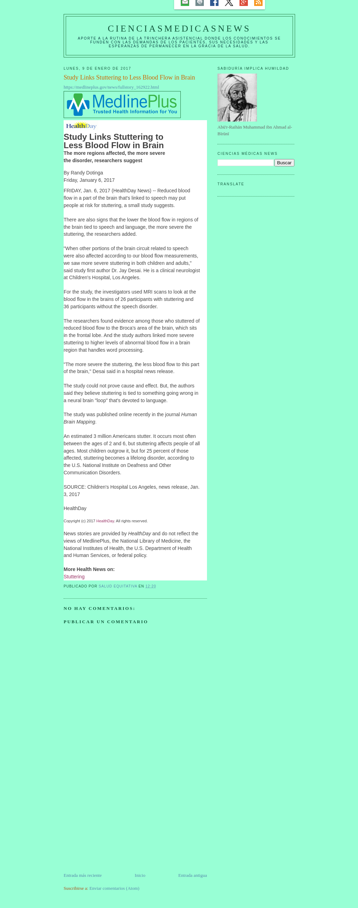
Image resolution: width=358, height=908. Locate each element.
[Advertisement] (116, 823)
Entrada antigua (192, 875)
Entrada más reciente (83, 875)
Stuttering (74, 576)
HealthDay (105, 521)
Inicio (140, 875)
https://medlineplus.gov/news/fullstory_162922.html (111, 87)
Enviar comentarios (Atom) (114, 888)
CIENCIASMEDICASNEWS (179, 28)
